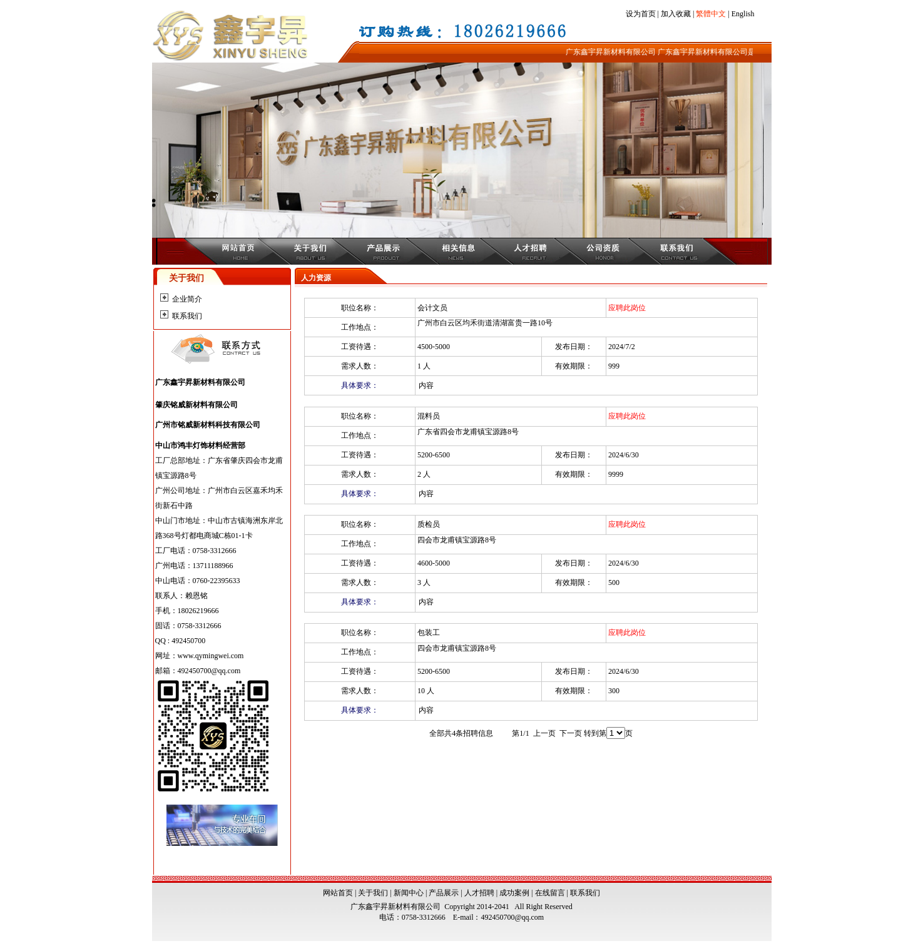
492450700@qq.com (512, 917)
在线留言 (550, 892)
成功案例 (514, 892)
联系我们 (187, 316)
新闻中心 (409, 892)
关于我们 (373, 892)
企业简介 (187, 299)
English (743, 13)
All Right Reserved (542, 906)
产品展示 (444, 892)
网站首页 (338, 892)
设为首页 (641, 13)
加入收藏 (676, 13)
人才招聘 (479, 892)
